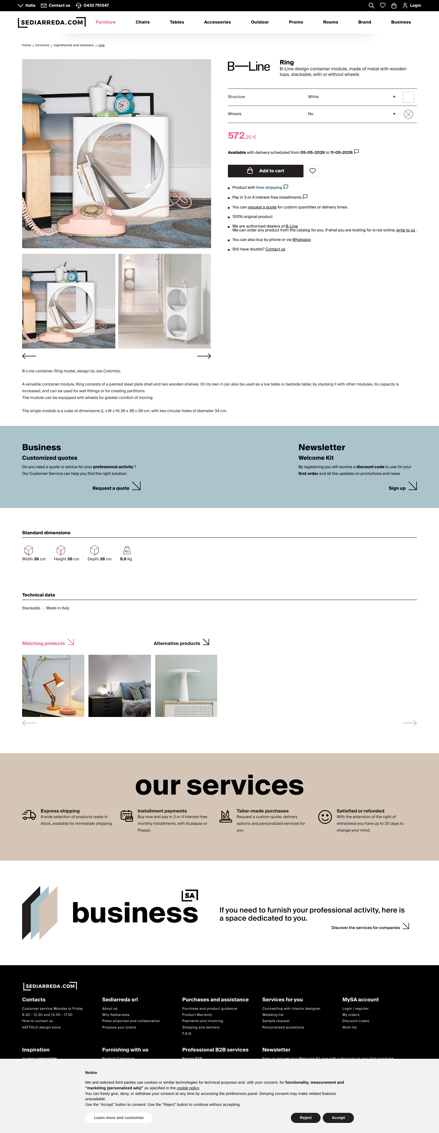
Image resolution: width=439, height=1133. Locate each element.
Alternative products (177, 643)
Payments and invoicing (202, 1021)
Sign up (397, 488)
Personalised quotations (283, 1027)
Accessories (217, 22)
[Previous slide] (29, 723)
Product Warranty (197, 1015)
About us (110, 1009)
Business (401, 22)
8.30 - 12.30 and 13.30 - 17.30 (47, 1015)
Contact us (275, 249)
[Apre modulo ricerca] (371, 6)
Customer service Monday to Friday (52, 1009)
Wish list (349, 1027)
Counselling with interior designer (291, 1009)
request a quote (262, 207)
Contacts (34, 1000)
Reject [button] (306, 1117)
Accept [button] (338, 1117)
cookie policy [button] (188, 1088)
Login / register (355, 1009)
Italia (30, 5)
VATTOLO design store (41, 1027)
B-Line (292, 226)
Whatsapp (301, 239)
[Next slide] (204, 356)
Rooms (330, 22)
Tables (177, 22)
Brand (364, 22)
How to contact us (37, 1021)
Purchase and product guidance (209, 1009)
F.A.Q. (187, 1034)
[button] (68, 301)
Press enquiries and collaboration (131, 1021)
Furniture (106, 22)
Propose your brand (119, 1027)
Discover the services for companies (365, 928)
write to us (405, 230)
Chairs (143, 22)
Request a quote (110, 488)
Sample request (275, 1021)
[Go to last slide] (29, 356)
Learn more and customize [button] (119, 1117)
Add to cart (265, 171)
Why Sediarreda (115, 1015)
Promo (296, 22)
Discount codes (355, 1021)
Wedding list (273, 1015)
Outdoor (260, 22)
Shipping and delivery (201, 1027)
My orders (350, 1015)
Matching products (43, 643)
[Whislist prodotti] (383, 5)
